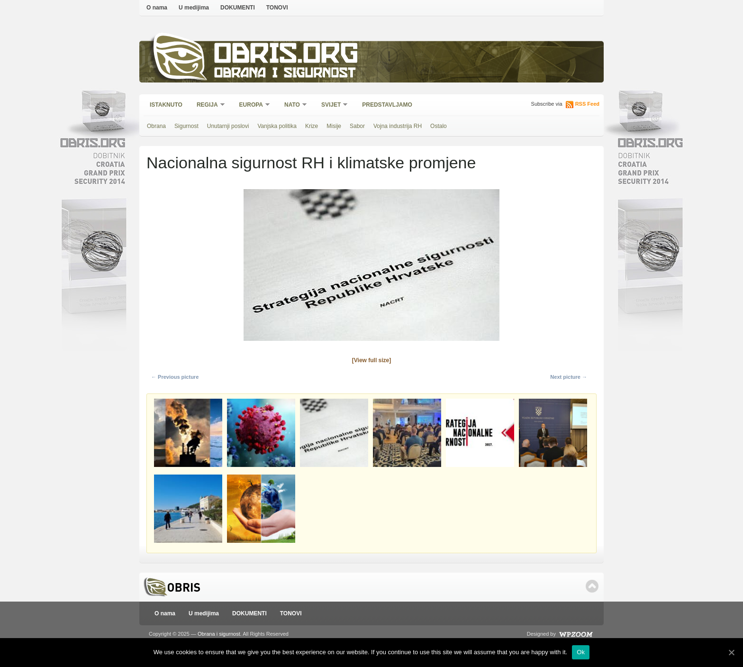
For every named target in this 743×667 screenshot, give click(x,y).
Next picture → (568, 377)
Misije (333, 126)
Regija (207, 105)
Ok (581, 652)
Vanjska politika (277, 126)
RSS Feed (587, 104)
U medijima (194, 7)
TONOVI (277, 7)
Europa (251, 105)
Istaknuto (166, 104)
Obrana (156, 126)
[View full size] (371, 360)
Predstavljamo (387, 104)
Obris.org (286, 55)
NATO (292, 105)
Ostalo (438, 126)
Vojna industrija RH (397, 126)
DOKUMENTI (237, 7)
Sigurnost (186, 126)
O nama (156, 7)
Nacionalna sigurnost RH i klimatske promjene (311, 163)
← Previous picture (175, 377)
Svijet (331, 105)
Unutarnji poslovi (228, 126)
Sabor (357, 126)
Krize (311, 126)
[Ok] (731, 652)
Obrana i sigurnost (284, 74)
